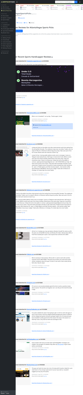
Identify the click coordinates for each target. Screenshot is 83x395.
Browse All (8, 53)
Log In (7, 393)
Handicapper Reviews (7, 29)
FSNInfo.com (38, 254)
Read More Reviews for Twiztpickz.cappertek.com (30, 104)
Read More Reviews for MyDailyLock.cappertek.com (30, 219)
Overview (20, 22)
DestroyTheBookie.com (41, 309)
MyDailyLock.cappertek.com (42, 190)
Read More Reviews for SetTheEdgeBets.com (51, 356)
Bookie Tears (5, 33)
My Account (5, 7)
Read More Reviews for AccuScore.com (49, 181)
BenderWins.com (39, 228)
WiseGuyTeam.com (40, 365)
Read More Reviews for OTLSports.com (49, 301)
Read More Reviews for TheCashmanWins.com (51, 135)
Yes (30, 97)
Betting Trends (5, 38)
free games (68, 344)
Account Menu (8, 9)
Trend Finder (5, 40)
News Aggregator (6, 46)
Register (3, 393)
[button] (80, 2)
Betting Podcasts (6, 48)
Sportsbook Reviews (7, 31)
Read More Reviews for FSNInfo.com (49, 274)
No (32, 97)
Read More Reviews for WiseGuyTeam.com (50, 383)
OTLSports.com (39, 282)
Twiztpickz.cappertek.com (42, 61)
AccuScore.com (39, 144)
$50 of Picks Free (6, 11)
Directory (4, 27)
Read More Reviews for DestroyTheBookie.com (51, 331)
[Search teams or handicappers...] (65, 2)
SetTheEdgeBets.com (40, 339)
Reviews (39, 22)
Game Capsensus (6, 44)
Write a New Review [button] (24, 31)
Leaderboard (5, 25)
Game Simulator (6, 42)
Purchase (27, 22)
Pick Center (5, 16)
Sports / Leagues (8, 18)
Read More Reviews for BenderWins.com (50, 246)
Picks (33, 22)
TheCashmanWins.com (41, 113)
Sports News (5, 20)
